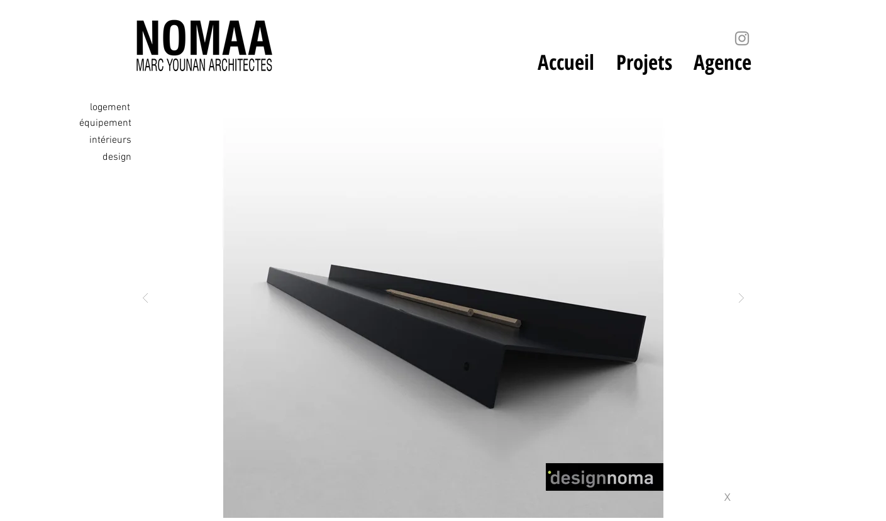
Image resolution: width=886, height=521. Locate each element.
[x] (731, 497)
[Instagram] (742, 38)
